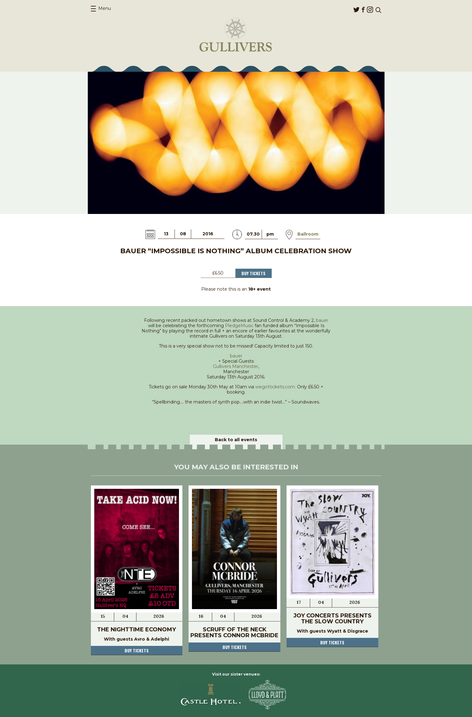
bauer (322, 320)
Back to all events (236, 439)
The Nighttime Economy (136, 629)
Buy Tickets (253, 273)
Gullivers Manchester (235, 366)
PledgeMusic (239, 325)
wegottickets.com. (275, 387)
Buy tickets (137, 650)
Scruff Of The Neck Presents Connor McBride (234, 632)
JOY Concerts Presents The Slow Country (332, 618)
